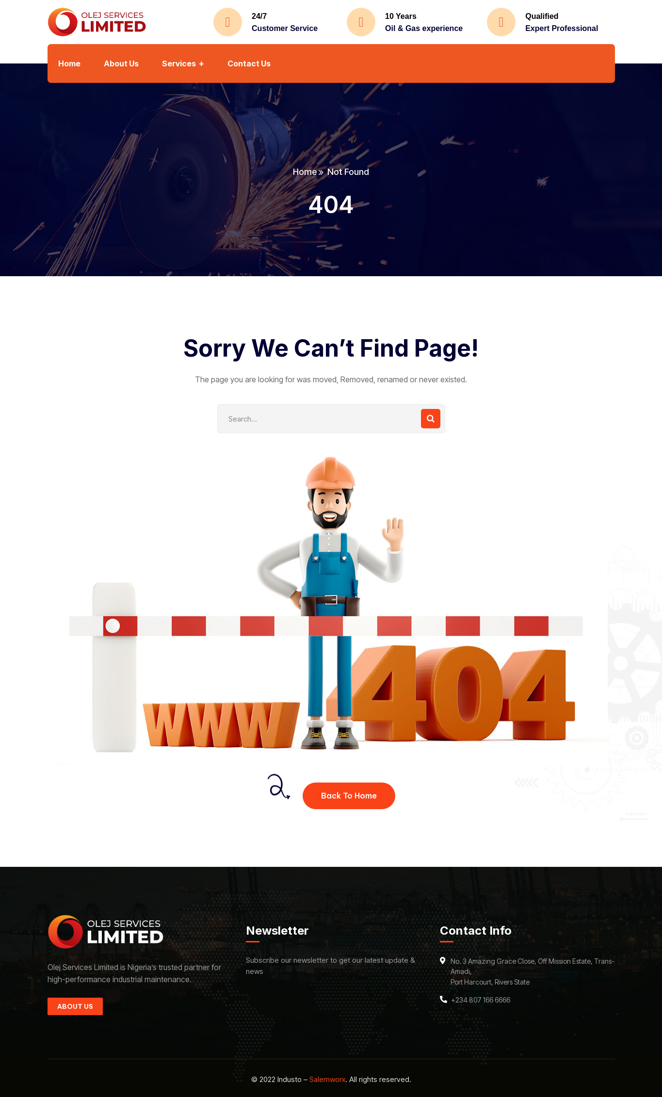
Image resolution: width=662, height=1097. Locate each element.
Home (305, 172)
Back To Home (349, 795)
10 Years (401, 16)
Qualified (541, 16)
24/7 (259, 16)
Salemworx (327, 1079)
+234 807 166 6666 (480, 1000)
